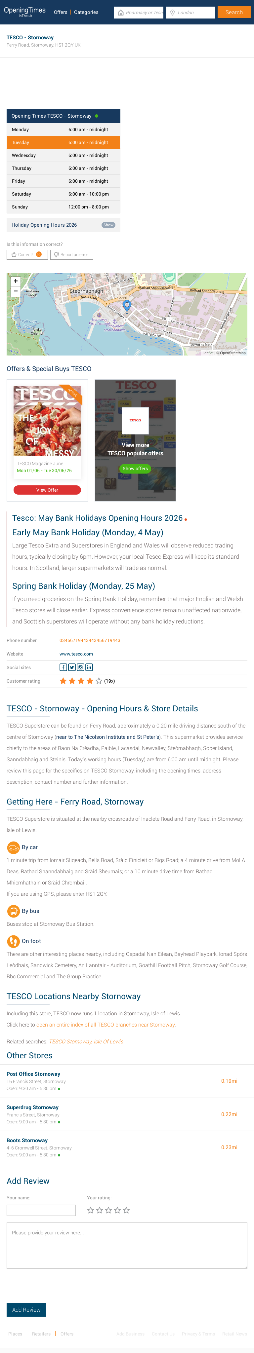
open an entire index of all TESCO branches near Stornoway (105, 1025)
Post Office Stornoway (33, 1074)
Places (15, 1333)
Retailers (41, 1333)
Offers (60, 12)
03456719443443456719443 (90, 640)
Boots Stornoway (27, 1140)
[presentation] (57, 1290)
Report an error (71, 254)
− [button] (16, 292)
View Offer (47, 490)
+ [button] (16, 282)
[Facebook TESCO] (63, 667)
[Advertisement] (127, 87)
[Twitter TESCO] (72, 667)
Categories (86, 12)
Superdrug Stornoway (33, 1107)
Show (108, 225)
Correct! (27, 254)
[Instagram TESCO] (80, 667)
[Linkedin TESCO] (89, 667)
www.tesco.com (76, 654)
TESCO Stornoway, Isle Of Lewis (86, 1041)
